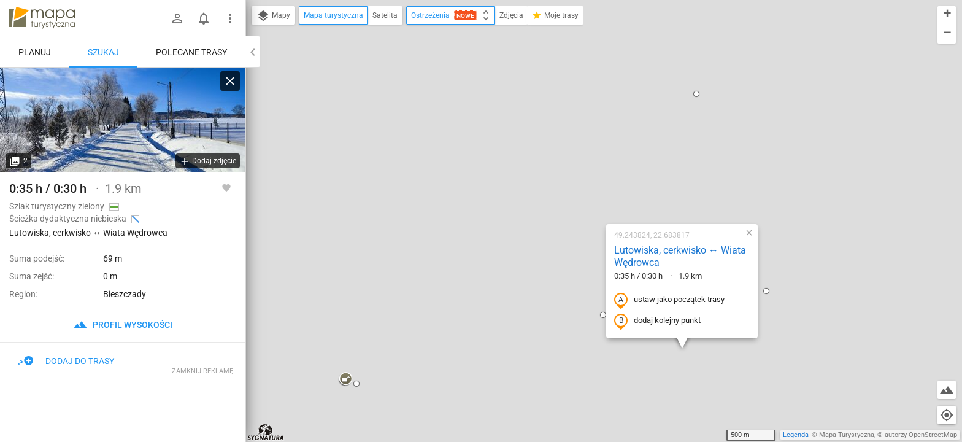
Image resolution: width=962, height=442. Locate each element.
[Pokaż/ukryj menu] (230, 18)
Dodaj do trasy (66, 361)
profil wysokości (122, 324)
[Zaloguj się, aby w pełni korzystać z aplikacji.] (226, 187)
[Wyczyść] (230, 81)
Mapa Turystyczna (846, 435)
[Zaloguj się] (177, 18)
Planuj (34, 52)
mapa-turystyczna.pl (41, 18)
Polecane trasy (191, 52)
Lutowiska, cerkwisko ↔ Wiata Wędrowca (602, 124)
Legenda (796, 435)
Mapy (273, 16)
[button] (267, 246)
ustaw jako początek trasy (591, 167)
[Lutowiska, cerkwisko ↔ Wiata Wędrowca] (122, 120)
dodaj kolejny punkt (579, 188)
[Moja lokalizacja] (946, 415)
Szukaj (103, 52)
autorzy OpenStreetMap (921, 435)
